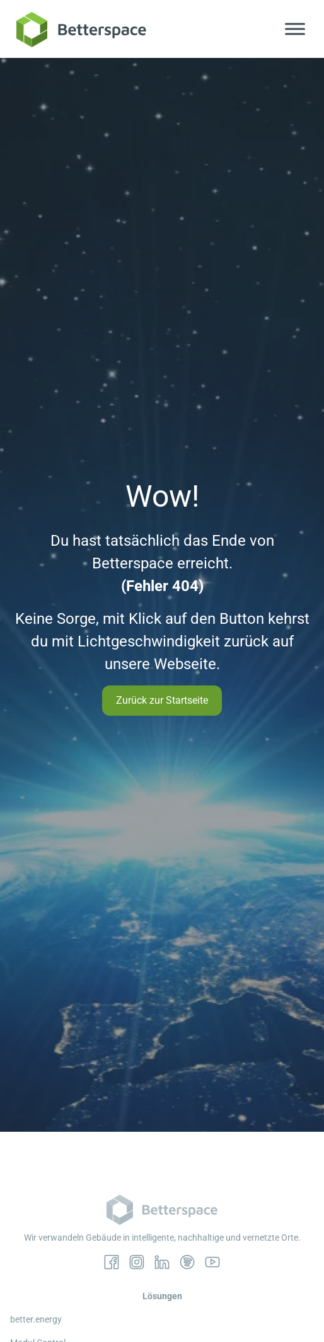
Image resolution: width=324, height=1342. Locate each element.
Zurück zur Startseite (162, 700)
